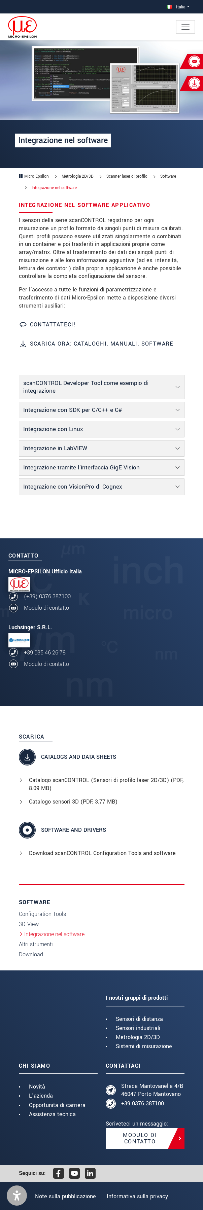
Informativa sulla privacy (138, 1196)
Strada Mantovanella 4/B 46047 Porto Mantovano (152, 1090)
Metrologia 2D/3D (138, 1037)
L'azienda (41, 1095)
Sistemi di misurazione (144, 1046)
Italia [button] (176, 7)
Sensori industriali (138, 1028)
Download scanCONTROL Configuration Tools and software (102, 853)
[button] (17, 1195)
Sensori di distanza (139, 1019)
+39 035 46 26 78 (45, 652)
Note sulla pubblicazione (64, 1196)
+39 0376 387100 (142, 1103)
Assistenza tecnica (52, 1114)
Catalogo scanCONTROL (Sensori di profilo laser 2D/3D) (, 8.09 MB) (106, 784)
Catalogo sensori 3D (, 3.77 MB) (73, 802)
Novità (37, 1086)
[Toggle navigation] (185, 27)
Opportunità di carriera (57, 1105)
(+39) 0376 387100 (47, 596)
